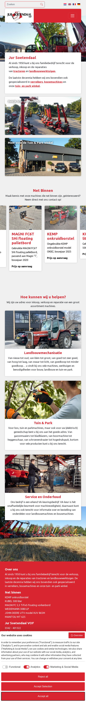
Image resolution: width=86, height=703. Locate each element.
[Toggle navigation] (72, 16)
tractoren (19, 71)
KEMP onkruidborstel (16, 597)
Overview (77, 635)
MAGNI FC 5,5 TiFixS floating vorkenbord (27, 605)
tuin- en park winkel (27, 85)
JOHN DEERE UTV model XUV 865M (25, 613)
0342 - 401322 (13, 628)
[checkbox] (10, 667)
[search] (25, 4)
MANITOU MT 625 (15, 616)
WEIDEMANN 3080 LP (17, 609)
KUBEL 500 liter (13, 601)
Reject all (43, 676)
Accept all (43, 696)
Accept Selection (43, 686)
